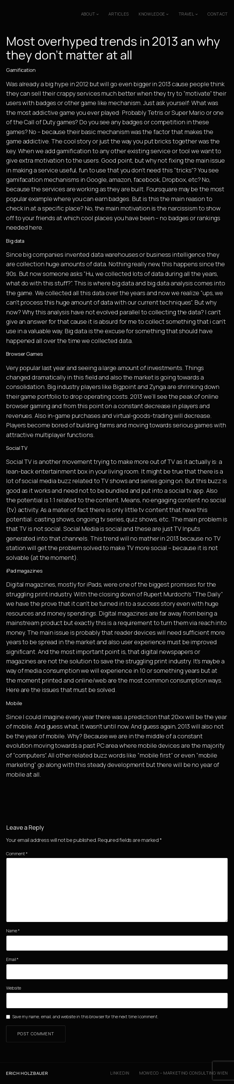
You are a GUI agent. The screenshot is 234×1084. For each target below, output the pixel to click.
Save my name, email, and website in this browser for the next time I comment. (85, 1016)
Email (12, 959)
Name (13, 931)
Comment (17, 853)
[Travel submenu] (196, 14)
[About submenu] (97, 14)
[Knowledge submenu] (167, 14)
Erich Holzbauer (27, 1073)
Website (13, 988)
